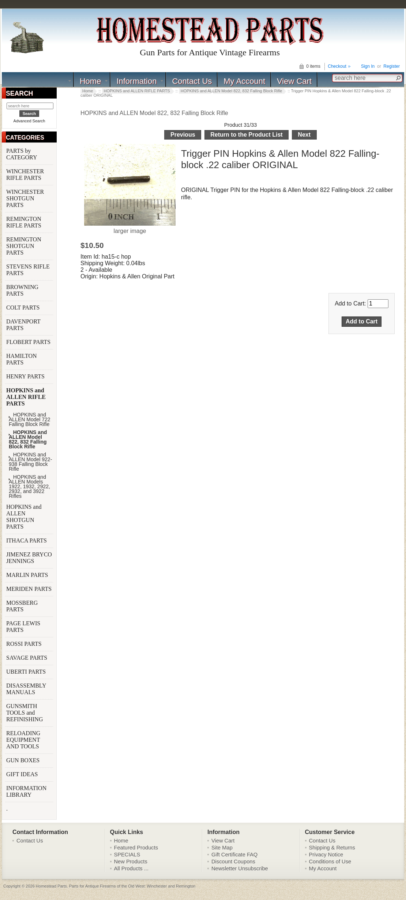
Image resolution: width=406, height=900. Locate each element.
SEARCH (19, 93)
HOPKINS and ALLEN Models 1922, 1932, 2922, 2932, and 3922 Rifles (29, 487)
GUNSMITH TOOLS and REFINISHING (25, 712)
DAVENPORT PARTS (23, 324)
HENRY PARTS (26, 376)
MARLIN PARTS (27, 575)
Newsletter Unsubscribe (239, 868)
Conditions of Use (330, 861)
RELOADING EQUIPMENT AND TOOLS (23, 739)
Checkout (337, 66)
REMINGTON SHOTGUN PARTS (23, 246)
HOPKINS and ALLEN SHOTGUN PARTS (23, 517)
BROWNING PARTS (22, 290)
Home (90, 81)
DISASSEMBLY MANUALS (26, 688)
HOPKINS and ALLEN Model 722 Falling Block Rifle (29, 419)
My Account (244, 81)
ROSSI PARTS (24, 644)
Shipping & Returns (332, 848)
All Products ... (131, 868)
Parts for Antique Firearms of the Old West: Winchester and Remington (132, 886)
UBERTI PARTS (26, 671)
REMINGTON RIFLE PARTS (24, 222)
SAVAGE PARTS (27, 658)
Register (391, 66)
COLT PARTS (23, 307)
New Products (130, 861)
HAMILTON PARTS (21, 359)
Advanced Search (29, 121)
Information (136, 81)
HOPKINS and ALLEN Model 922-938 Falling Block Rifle (30, 461)
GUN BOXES (23, 760)
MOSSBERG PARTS (22, 606)
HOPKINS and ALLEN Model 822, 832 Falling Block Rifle (154, 113)
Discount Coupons (233, 861)
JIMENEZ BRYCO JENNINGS (29, 557)
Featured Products (136, 848)
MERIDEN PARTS (29, 589)
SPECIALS (127, 855)
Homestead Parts (51, 886)
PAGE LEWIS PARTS (23, 626)
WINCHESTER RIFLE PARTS (25, 174)
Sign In (368, 66)
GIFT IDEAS (22, 774)
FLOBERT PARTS (28, 342)
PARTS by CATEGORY (22, 154)
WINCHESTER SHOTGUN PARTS (25, 198)
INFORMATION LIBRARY (26, 791)
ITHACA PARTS (27, 540)
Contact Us (192, 81)
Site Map (222, 848)
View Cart (294, 81)
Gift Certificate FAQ (234, 855)
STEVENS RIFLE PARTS (28, 269)
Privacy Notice (326, 855)
